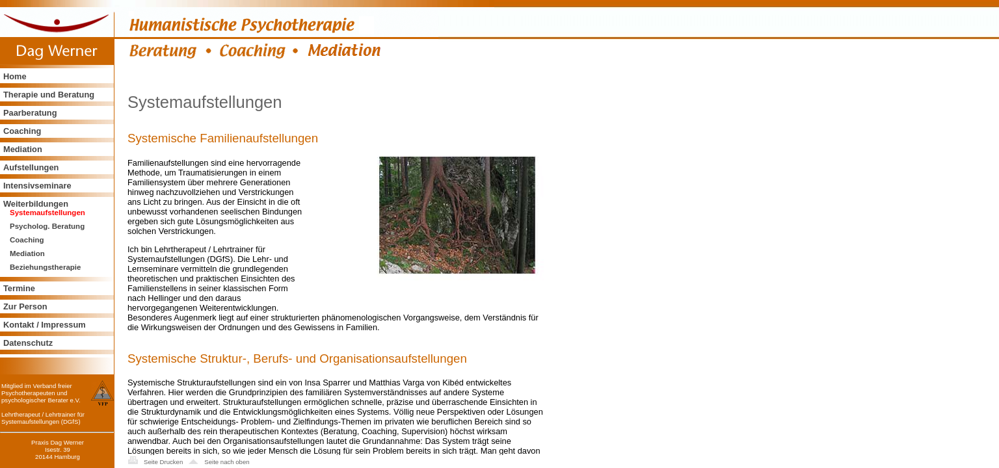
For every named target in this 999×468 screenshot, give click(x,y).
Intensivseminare (37, 185)
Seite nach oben (226, 461)
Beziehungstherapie (45, 267)
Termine (19, 288)
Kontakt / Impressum (44, 325)
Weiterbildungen (35, 204)
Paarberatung (30, 113)
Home (15, 76)
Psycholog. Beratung (47, 226)
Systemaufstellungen (47, 212)
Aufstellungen (31, 167)
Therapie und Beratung (48, 94)
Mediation (22, 149)
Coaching (22, 131)
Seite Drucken (163, 461)
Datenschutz (28, 343)
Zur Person (25, 306)
